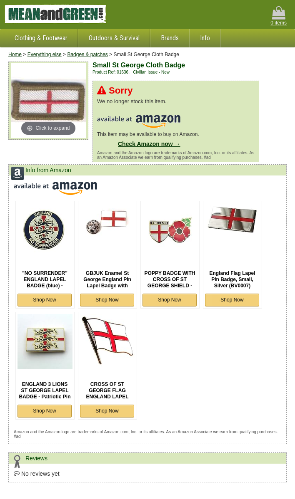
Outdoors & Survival (114, 38)
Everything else (45, 54)
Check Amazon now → (149, 144)
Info (205, 38)
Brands (170, 38)
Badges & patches (87, 54)
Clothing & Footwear (41, 38)
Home (15, 54)
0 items (278, 16)
